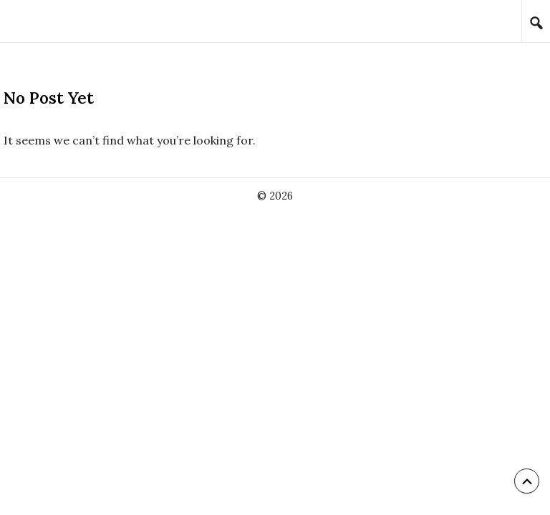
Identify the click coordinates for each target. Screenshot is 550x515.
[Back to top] (526, 481)
